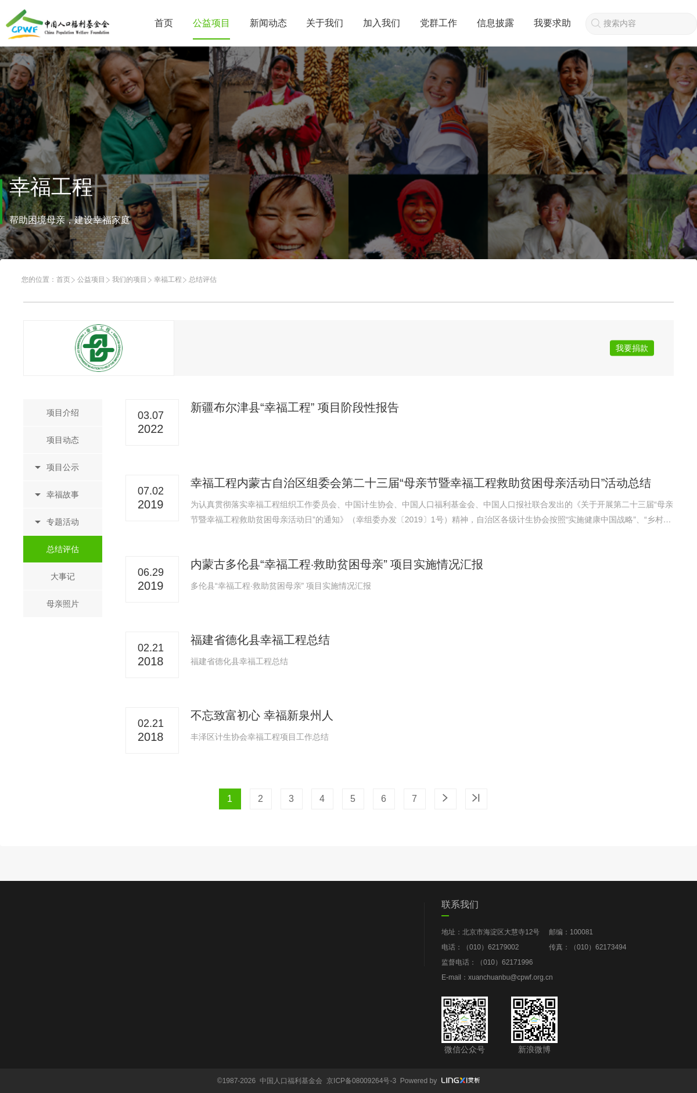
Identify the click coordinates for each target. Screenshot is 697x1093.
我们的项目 (129, 279)
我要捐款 (632, 348)
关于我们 (324, 23)
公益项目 (211, 23)
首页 (164, 23)
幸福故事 (62, 494)
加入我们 (381, 23)
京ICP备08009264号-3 (361, 1081)
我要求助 (552, 23)
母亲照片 (62, 603)
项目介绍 (62, 412)
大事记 (63, 576)
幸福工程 (168, 279)
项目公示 (62, 467)
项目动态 (62, 440)
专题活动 (62, 521)
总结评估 (62, 549)
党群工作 (438, 23)
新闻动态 (268, 23)
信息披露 (495, 23)
